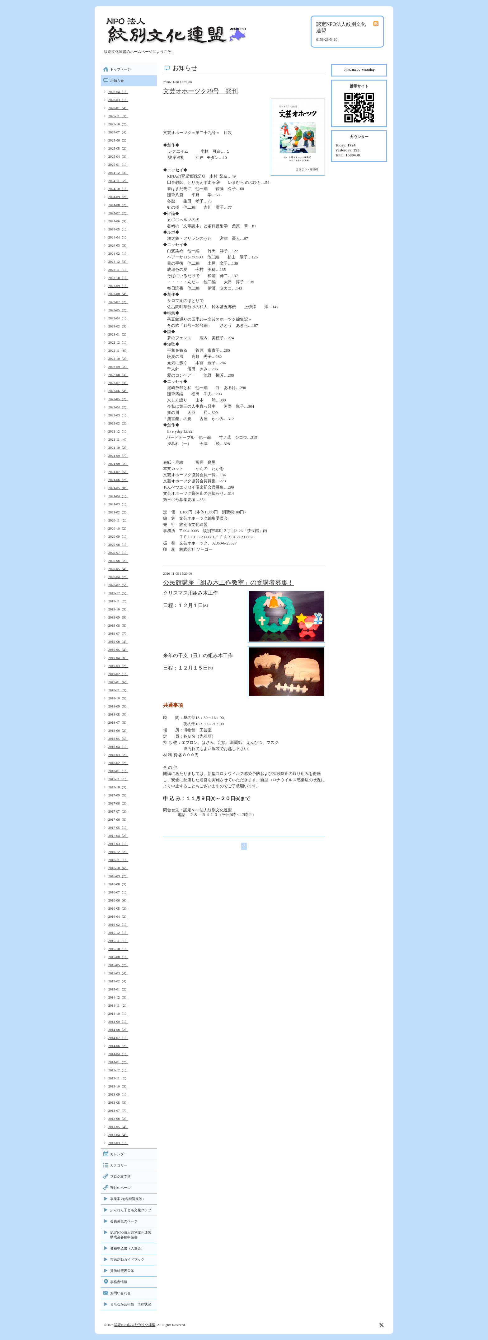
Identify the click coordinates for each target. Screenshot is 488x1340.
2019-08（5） (118, 625)
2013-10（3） (118, 1086)
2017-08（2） (118, 803)
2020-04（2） (118, 577)
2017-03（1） (118, 844)
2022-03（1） (118, 415)
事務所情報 (118, 1282)
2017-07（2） (118, 811)
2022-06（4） (118, 391)
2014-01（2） (118, 1062)
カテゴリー (118, 1165)
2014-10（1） (118, 1013)
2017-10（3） (118, 787)
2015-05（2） (118, 965)
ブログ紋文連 (120, 1176)
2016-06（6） (118, 900)
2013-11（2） (118, 1078)
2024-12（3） (118, 172)
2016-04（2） (118, 916)
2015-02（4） (118, 981)
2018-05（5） (118, 738)
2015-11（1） (118, 941)
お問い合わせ (120, 1293)
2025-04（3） (118, 156)
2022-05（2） (118, 399)
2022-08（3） (118, 375)
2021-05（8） (118, 488)
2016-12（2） (118, 852)
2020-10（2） (118, 528)
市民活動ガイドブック (127, 1259)
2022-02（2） (118, 423)
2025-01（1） (118, 164)
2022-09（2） (118, 367)
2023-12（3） (118, 261)
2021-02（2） (118, 512)
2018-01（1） (118, 771)
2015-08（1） (118, 957)
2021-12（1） (118, 431)
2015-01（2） (118, 989)
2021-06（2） (118, 480)
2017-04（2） (118, 835)
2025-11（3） (118, 116)
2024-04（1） (118, 237)
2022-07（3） (118, 383)
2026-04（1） (118, 92)
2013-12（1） (118, 1070)
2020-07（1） (118, 552)
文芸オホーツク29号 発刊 (200, 91)
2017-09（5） (118, 795)
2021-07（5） (118, 472)
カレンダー (118, 1154)
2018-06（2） (118, 730)
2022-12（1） (118, 342)
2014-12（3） (118, 997)
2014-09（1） (118, 1021)
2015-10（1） (118, 949)
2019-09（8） (118, 617)
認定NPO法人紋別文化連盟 (134, 1325)
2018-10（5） (118, 698)
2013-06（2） (118, 1118)
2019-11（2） (118, 601)
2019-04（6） (118, 658)
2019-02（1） (118, 674)
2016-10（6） (118, 868)
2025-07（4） (118, 132)
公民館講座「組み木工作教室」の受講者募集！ (228, 582)
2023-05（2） (118, 310)
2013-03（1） (118, 1143)
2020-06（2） (118, 561)
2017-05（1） (118, 827)
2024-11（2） (118, 181)
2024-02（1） (118, 253)
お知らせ (117, 80)
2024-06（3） (118, 221)
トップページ (120, 69)
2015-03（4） (118, 973)
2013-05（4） (118, 1127)
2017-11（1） (118, 779)
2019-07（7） (118, 633)
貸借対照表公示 (122, 1271)
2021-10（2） (118, 447)
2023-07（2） (118, 302)
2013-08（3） (118, 1102)
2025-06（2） (118, 140)
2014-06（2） (118, 1046)
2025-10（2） (118, 124)
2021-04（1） (118, 496)
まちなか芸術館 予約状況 (130, 1304)
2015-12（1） (118, 932)
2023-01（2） (118, 334)
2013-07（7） (118, 1110)
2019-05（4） (118, 649)
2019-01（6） (118, 682)
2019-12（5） (118, 593)
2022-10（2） (118, 358)
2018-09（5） (118, 706)
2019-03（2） (118, 666)
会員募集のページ (124, 1221)
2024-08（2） (118, 205)
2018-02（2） (118, 763)
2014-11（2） (118, 1005)
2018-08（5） (118, 714)
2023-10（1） (118, 278)
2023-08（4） (118, 294)
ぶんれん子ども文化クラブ (130, 1210)
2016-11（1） (118, 860)
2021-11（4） (118, 439)
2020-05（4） (118, 569)
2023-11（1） (118, 269)
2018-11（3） (118, 690)
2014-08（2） (118, 1030)
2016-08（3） (118, 884)
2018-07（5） (118, 722)
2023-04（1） (118, 318)
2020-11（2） (118, 520)
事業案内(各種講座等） (128, 1199)
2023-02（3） (118, 326)
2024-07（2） (118, 213)
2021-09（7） (118, 455)
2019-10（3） (118, 609)
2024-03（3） (118, 245)
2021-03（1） (118, 504)
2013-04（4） (118, 1135)
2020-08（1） (118, 544)
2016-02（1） (118, 924)
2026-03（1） (118, 100)
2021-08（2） (118, 464)
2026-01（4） (118, 108)
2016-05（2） (118, 908)
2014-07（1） (118, 1038)
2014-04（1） (118, 1054)
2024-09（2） (118, 197)
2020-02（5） (118, 585)
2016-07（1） (118, 892)
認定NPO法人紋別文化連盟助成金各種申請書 (130, 1235)
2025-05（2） (118, 148)
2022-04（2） (118, 407)
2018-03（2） (118, 755)
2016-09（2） (118, 876)
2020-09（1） (118, 536)
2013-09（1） (118, 1094)
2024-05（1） (118, 229)
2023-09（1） (118, 286)
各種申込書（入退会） (127, 1248)
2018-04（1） (118, 747)
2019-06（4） (118, 641)
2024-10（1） (118, 189)
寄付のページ (120, 1187)
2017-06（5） (118, 819)
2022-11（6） (118, 350)
